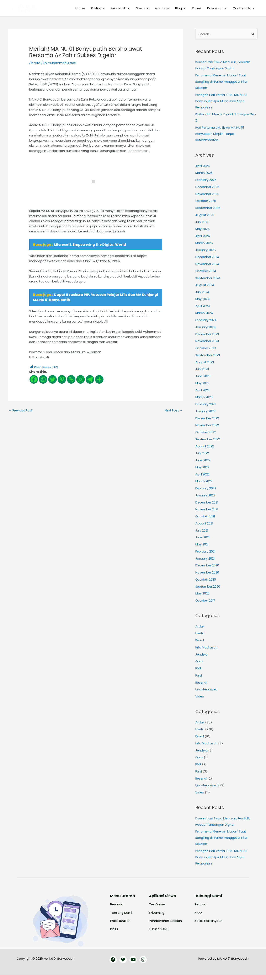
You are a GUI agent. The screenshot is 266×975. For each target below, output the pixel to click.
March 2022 (203, 481)
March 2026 (204, 173)
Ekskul (199, 640)
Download (217, 8)
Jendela (201, 654)
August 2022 (204, 446)
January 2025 (205, 250)
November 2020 (207, 572)
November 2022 (207, 425)
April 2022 (202, 474)
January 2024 (205, 327)
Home (80, 8)
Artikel (200, 626)
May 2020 (202, 594)
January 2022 (205, 495)
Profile (98, 8)
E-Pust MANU (159, 929)
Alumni (162, 8)
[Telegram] (90, 379)
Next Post (173, 410)
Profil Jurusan (120, 921)
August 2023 (204, 362)
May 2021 (202, 544)
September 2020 (208, 587)
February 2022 (205, 488)
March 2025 (204, 243)
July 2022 (202, 453)
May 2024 (202, 299)
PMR (198, 668)
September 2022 (208, 439)
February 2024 (206, 320)
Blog (180, 8)
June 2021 (202, 537)
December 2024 (207, 257)
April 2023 (202, 390)
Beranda (116, 904)
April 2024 (202, 306)
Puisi (198, 675)
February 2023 (206, 404)
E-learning (156, 913)
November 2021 (207, 509)
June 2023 (203, 376)
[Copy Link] (71, 379)
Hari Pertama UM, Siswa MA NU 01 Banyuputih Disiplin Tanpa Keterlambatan (220, 133)
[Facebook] (34, 379)
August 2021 (204, 523)
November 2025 (207, 194)
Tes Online (157, 904)
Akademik (120, 8)
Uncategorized (206, 690)
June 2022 (203, 460)
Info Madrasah (206, 647)
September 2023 (208, 355)
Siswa (142, 8)
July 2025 (202, 222)
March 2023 (204, 397)
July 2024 (202, 292)
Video (199, 696)
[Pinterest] (62, 379)
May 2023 (202, 383)
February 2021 (205, 551)
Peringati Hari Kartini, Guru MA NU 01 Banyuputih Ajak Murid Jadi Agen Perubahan (222, 101)
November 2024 (207, 264)
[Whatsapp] (43, 379)
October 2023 (205, 348)
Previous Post (21, 410)
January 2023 (205, 411)
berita (36, 63)
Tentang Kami (121, 913)
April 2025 (202, 236)
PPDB (114, 929)
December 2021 (207, 502)
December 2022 (207, 418)
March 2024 (204, 313)
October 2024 (206, 271)
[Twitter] (52, 379)
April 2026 (202, 166)
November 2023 (207, 341)
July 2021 (201, 530)
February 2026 (206, 180)
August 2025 (204, 215)
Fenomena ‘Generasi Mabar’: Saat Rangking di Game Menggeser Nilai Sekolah (222, 81)
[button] (103, 8)
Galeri (196, 8)
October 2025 (206, 201)
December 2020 (207, 566)
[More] (99, 379)
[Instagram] (80, 379)
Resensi (201, 682)
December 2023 (207, 334)
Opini (199, 661)
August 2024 (204, 285)
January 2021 (205, 558)
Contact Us (244, 8)
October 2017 (205, 600)
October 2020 (205, 579)
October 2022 (205, 432)
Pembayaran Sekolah (165, 921)
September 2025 (208, 208)
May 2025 (202, 229)
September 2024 (208, 278)
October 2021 (205, 516)
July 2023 (202, 369)
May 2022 (202, 467)
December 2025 (207, 187)
